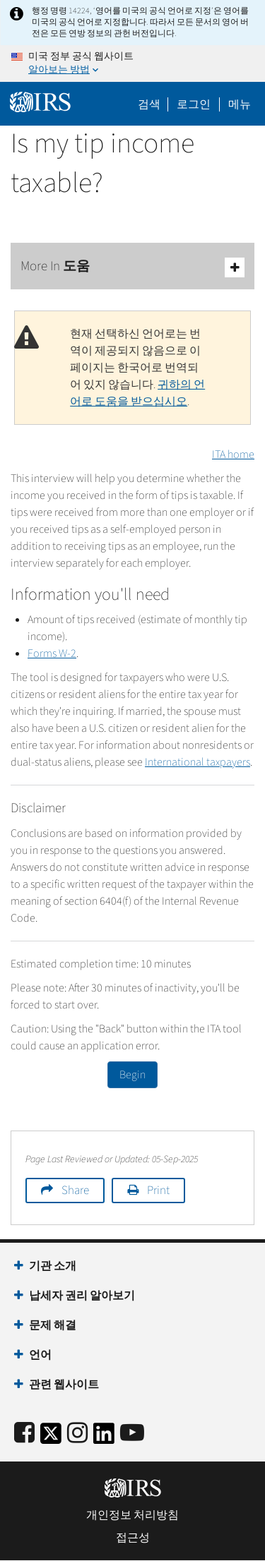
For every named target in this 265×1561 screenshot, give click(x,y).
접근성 (133, 1538)
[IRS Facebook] (24, 1433)
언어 (40, 1355)
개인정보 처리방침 (132, 1515)
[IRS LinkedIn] (103, 1438)
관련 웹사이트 (64, 1384)
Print (158, 1190)
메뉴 (239, 104)
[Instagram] (77, 1433)
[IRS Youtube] (132, 1433)
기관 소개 (52, 1266)
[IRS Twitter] (50, 1438)
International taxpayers (197, 762)
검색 (149, 104)
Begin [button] (132, 1075)
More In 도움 (132, 267)
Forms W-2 (52, 653)
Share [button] (75, 1190)
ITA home (233, 454)
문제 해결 (52, 1325)
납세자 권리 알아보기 (82, 1295)
